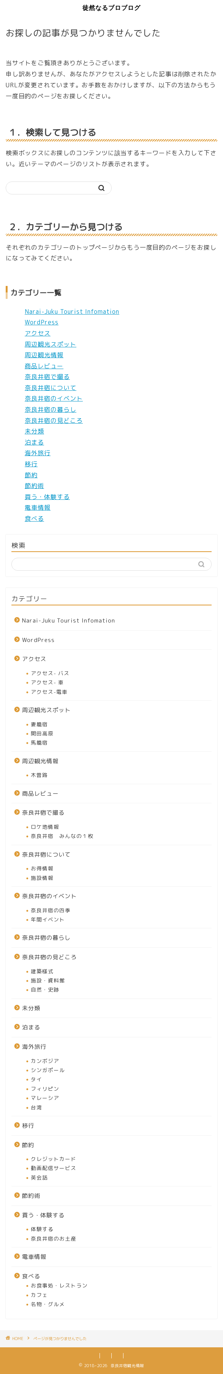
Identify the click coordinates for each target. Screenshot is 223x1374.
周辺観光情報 (44, 355)
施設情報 (42, 877)
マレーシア (45, 1097)
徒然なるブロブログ (111, 7)
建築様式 (42, 971)
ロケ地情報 (45, 826)
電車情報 (38, 507)
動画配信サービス (53, 1168)
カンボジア (45, 1060)
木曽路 (39, 774)
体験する (42, 1229)
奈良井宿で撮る (47, 376)
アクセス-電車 (49, 691)
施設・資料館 (48, 980)
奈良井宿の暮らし (50, 409)
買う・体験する (47, 497)
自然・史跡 (45, 989)
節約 (31, 475)
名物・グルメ (48, 1304)
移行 (31, 464)
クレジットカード (53, 1158)
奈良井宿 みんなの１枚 (62, 835)
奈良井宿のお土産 (53, 1238)
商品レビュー (44, 366)
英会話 (39, 1177)
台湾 (36, 1107)
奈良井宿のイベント (54, 398)
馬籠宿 (39, 742)
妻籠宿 (39, 724)
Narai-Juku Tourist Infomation (72, 311)
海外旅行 (38, 453)
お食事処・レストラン (59, 1285)
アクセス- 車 (47, 682)
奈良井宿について (50, 388)
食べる (34, 518)
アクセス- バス (50, 673)
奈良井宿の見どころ (54, 420)
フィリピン (45, 1088)
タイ (36, 1079)
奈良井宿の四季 (51, 910)
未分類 (34, 431)
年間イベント (48, 919)
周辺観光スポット (50, 344)
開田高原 (42, 733)
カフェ (39, 1295)
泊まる (34, 442)
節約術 (34, 486)
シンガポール (48, 1070)
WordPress (42, 322)
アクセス (38, 333)
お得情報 (42, 868)
